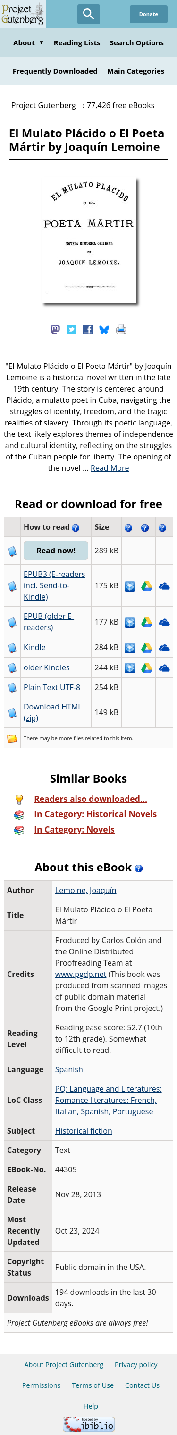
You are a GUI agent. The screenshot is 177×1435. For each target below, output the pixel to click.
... (106, 468)
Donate (148, 13)
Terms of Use (93, 1385)
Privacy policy (136, 1364)
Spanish (69, 1069)
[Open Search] (88, 14)
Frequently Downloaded (55, 70)
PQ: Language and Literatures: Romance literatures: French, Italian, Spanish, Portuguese (108, 1100)
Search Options (137, 42)
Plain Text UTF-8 (52, 687)
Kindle (35, 647)
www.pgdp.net (81, 974)
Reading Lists (77, 42)
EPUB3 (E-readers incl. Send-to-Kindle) (54, 585)
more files (71, 738)
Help (91, 1406)
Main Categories (136, 70)
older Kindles (47, 667)
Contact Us (142, 1385)
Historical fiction (83, 1131)
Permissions (41, 1385)
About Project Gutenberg (63, 1364)
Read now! (56, 550)
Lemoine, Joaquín (86, 890)
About (28, 42)
